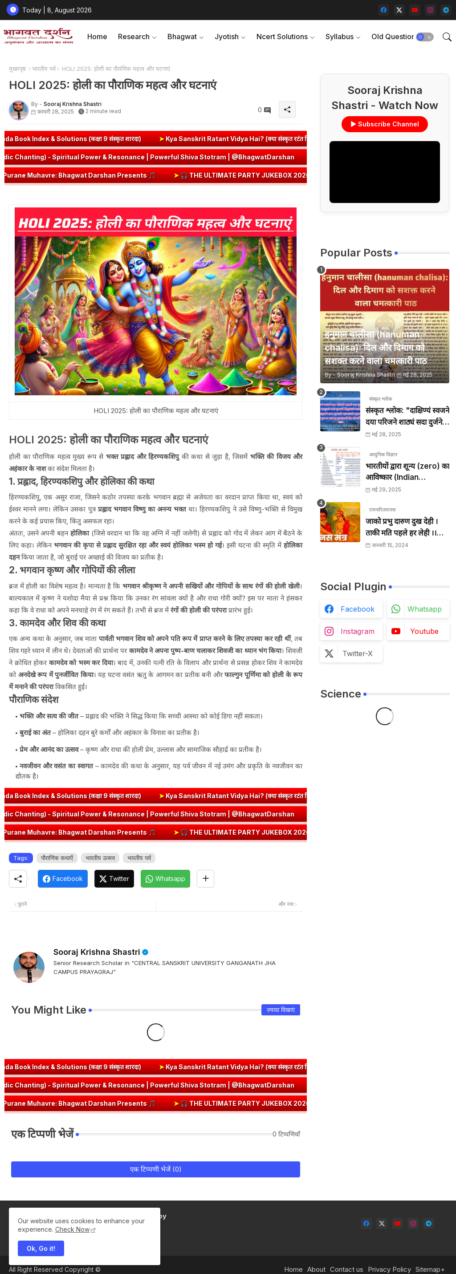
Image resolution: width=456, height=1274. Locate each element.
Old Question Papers (406, 36)
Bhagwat (182, 36)
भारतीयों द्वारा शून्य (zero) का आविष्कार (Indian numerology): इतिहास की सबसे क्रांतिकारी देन (407, 472)
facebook (358, 609)
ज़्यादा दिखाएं (281, 1009)
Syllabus (340, 36)
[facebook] (383, 10)
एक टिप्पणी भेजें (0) (156, 1169)
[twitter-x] (399, 10)
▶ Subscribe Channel (384, 124)
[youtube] (414, 10)
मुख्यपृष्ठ (17, 68)
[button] (425, 36)
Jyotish (227, 36)
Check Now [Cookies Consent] (72, 1229)
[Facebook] (63, 879)
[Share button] (205, 879)
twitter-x (357, 653)
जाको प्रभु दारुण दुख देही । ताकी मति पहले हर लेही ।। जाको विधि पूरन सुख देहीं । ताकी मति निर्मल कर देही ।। (402, 528)
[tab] (97, 36)
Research (134, 36)
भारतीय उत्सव (100, 857)
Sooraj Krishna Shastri (96, 952)
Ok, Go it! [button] (41, 1248)
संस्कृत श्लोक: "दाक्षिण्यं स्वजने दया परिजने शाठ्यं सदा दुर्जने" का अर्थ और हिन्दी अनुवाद (407, 417)
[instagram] (430, 10)
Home (97, 36)
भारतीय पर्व (44, 68)
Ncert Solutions (282, 36)
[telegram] (446, 10)
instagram (358, 631)
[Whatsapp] (165, 879)
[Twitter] (114, 879)
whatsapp (424, 609)
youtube (424, 631)
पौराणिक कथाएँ (57, 857)
